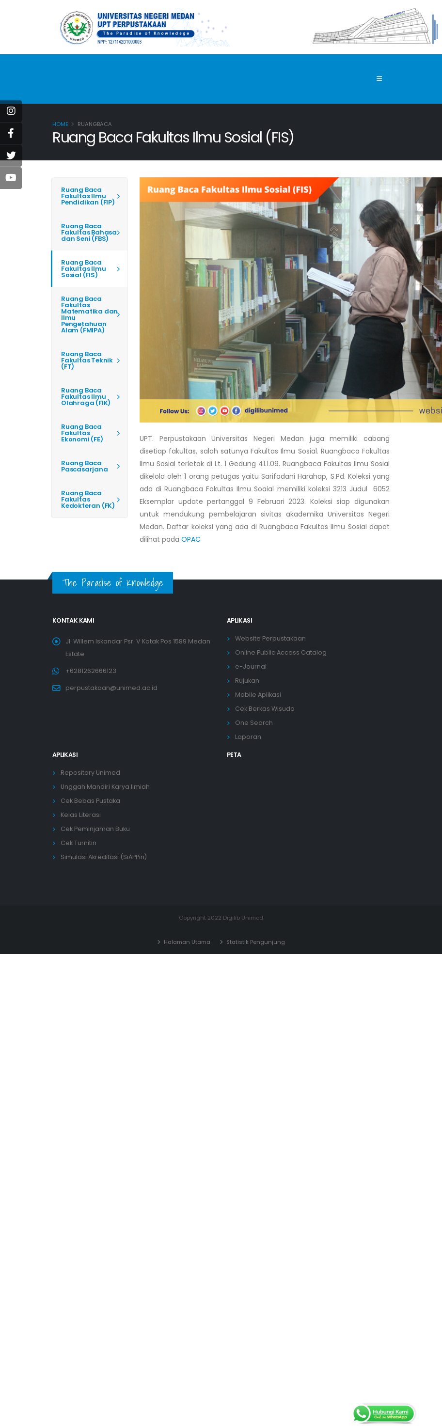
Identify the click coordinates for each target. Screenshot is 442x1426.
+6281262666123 (90, 671)
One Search (254, 723)
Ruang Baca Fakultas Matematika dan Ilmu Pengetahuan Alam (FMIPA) (89, 314)
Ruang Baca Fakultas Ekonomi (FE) (82, 433)
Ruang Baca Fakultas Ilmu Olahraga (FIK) (85, 396)
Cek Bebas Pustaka (90, 801)
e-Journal (251, 666)
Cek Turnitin (78, 843)
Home (60, 124)
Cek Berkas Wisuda (265, 709)
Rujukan (247, 680)
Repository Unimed (90, 772)
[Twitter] (11, 156)
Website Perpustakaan (270, 638)
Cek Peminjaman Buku (95, 829)
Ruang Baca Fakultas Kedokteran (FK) (88, 499)
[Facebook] (11, 133)
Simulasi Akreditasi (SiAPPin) (104, 857)
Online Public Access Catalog (281, 652)
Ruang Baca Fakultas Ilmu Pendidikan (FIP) (88, 196)
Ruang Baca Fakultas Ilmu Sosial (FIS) (83, 269)
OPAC (191, 539)
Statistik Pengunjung (255, 942)
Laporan (248, 737)
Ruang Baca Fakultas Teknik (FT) (87, 360)
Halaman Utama (186, 942)
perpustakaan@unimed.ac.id (111, 688)
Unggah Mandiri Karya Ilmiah (105, 787)
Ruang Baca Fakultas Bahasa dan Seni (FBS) (89, 232)
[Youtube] (11, 178)
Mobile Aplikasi (258, 694)
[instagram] (11, 111)
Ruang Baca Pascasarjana (84, 466)
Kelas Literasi (81, 815)
